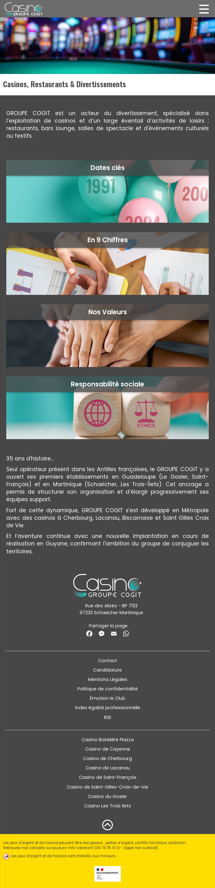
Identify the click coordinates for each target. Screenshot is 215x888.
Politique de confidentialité (107, 689)
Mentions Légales (107, 679)
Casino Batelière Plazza (107, 739)
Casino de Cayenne (107, 749)
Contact (107, 660)
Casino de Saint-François (107, 777)
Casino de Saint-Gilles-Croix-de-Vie (107, 787)
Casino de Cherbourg (107, 758)
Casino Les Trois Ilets (107, 806)
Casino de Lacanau (108, 768)
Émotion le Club (107, 698)
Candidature (107, 670)
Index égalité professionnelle (107, 708)
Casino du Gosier (107, 796)
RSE (107, 717)
